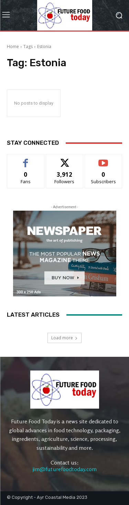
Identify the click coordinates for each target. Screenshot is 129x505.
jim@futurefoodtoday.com (65, 469)
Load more (64, 338)
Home (13, 46)
